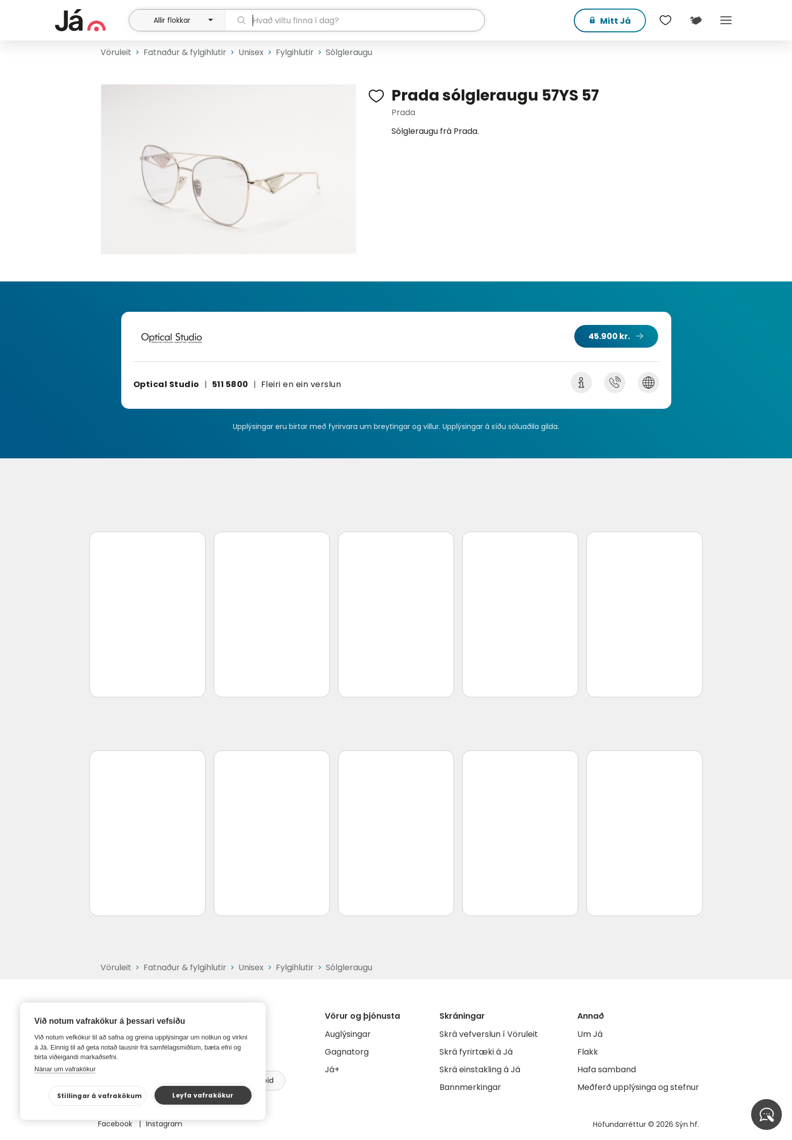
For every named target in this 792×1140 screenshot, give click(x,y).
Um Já (590, 1034)
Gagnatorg (347, 1052)
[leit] (354, 20)
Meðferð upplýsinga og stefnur (638, 1087)
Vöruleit (116, 52)
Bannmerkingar (470, 1087)
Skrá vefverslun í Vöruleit (488, 1034)
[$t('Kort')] (695, 20)
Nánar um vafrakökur (64, 1069)
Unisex (251, 52)
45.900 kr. (609, 336)
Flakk (587, 1052)
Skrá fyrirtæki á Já (476, 1052)
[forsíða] (90, 20)
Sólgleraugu (349, 52)
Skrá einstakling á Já (479, 1069)
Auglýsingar (348, 1034)
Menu (726, 20)
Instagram (164, 1124)
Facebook (116, 1124)
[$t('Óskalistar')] (665, 20)
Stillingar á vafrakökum (99, 1095)
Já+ (332, 1069)
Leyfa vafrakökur (202, 1095)
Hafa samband (606, 1069)
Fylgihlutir (295, 52)
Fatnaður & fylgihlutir (184, 52)
